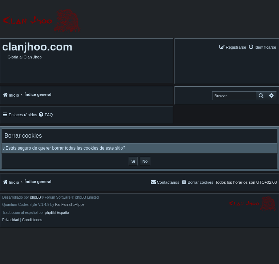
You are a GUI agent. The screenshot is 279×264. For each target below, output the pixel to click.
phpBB (35, 197)
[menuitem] (262, 47)
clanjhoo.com (37, 47)
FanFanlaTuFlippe (70, 205)
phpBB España (57, 213)
